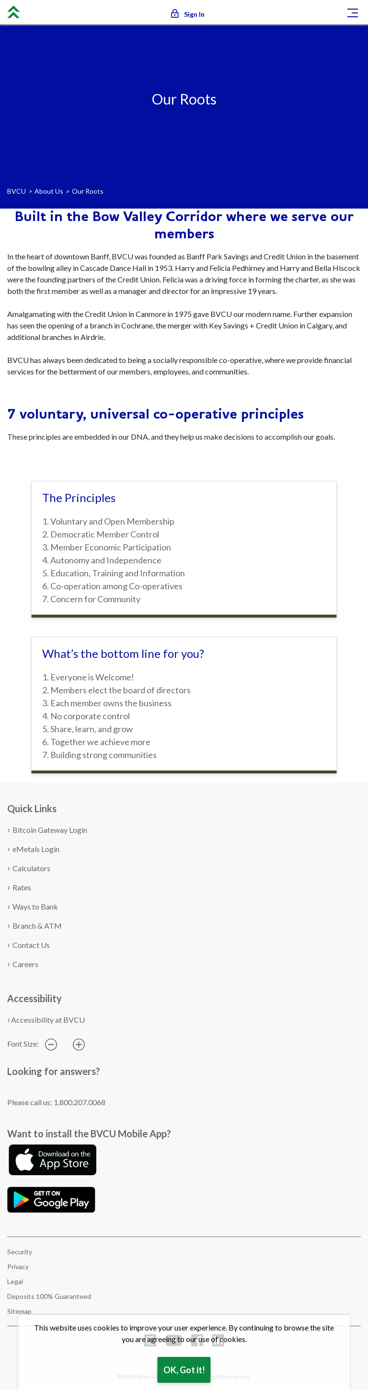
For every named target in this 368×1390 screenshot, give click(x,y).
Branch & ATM (37, 925)
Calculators (31, 868)
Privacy (18, 1266)
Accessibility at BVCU (48, 1019)
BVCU (16, 191)
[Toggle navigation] (352, 12)
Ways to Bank (35, 906)
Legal (15, 1281)
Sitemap (19, 1311)
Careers (25, 964)
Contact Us (31, 944)
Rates (21, 887)
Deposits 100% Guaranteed (49, 1296)
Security (19, 1252)
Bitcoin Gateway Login (49, 829)
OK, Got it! (184, 1370)
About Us (48, 191)
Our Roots (88, 191)
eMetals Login (35, 848)
